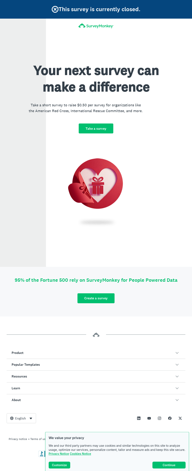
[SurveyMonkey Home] (96, 26)
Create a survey (96, 298)
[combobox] (21, 418)
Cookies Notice (80, 459)
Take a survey (96, 128)
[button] (96, 353)
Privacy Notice (59, 459)
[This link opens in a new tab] (139, 418)
